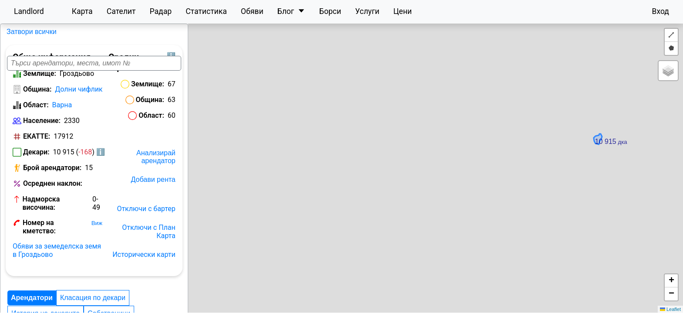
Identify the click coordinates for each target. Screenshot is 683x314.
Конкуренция (196, 303)
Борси (330, 11)
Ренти (133, 303)
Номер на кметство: (56, 221)
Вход (660, 11)
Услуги (367, 11)
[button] (476, 167)
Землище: (39, 79)
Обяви (252, 11)
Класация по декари (92, 288)
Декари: (36, 158)
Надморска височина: (59, 205)
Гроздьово (22, 31)
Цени (402, 11)
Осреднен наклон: (52, 189)
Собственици (32, 303)
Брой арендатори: (52, 174)
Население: (42, 127)
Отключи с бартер (217, 207)
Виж (100, 221)
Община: (37, 95)
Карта (82, 11)
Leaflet (670, 309)
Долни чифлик (78, 95)
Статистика (206, 11)
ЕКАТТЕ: (36, 142)
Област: (36, 111)
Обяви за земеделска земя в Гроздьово (60, 240)
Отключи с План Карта (210, 226)
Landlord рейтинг (89, 303)
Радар (160, 11)
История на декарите (167, 288)
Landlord (29, 11)
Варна (62, 111)
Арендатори (32, 288)
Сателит (121, 11)
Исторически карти (215, 245)
